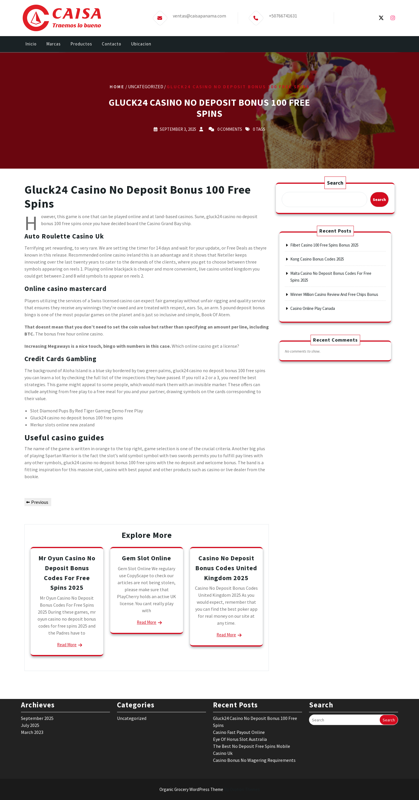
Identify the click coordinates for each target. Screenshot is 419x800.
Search (335, 182)
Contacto (111, 44)
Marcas (53, 44)
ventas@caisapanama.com (199, 15)
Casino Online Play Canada (320, 297)
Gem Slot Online (146, 558)
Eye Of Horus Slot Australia (240, 706)
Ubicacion (141, 44)
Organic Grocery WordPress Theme (209, 789)
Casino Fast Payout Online (239, 699)
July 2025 (30, 692)
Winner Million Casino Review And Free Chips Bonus (334, 288)
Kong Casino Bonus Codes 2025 (323, 265)
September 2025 (37, 685)
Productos (81, 44)
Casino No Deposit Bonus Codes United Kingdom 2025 (226, 568)
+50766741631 (283, 15)
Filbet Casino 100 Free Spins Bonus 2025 (328, 256)
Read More (67, 644)
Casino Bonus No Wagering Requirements (254, 727)
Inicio (31, 44)
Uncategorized (131, 685)
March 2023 (32, 699)
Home (117, 86)
